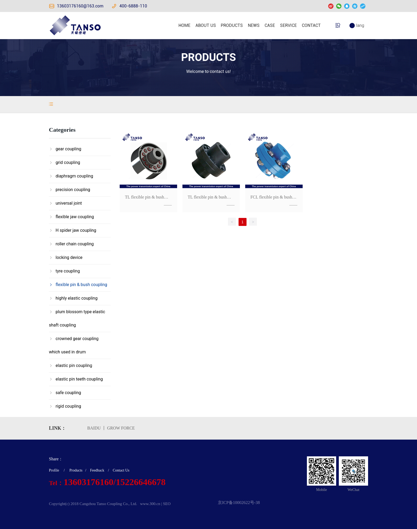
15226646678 (141, 482)
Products (75, 470)
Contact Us (121, 470)
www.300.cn (150, 504)
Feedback (97, 470)
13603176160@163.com (80, 6)
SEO (166, 504)
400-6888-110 (133, 6)
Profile (54, 470)
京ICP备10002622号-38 (239, 502)
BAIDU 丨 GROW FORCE (111, 428)
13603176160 (88, 482)
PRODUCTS (208, 57)
